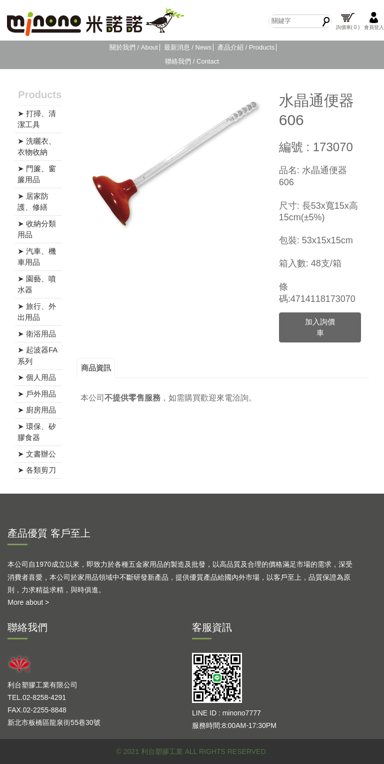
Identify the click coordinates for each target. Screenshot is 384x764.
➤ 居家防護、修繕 (33, 202)
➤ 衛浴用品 (37, 333)
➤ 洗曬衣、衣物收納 (37, 147)
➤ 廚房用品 (37, 410)
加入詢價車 (320, 327)
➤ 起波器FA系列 (38, 355)
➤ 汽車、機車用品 (37, 257)
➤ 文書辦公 (37, 454)
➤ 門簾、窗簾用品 (37, 174)
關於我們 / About (134, 47)
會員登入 (374, 21)
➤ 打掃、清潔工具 (37, 119)
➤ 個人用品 (37, 377)
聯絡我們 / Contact (192, 61)
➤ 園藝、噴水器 (37, 284)
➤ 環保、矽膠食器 (37, 432)
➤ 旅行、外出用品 (37, 312)
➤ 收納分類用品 (37, 229)
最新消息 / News (188, 47)
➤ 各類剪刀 (37, 470)
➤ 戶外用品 (37, 394)
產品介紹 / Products (246, 47)
